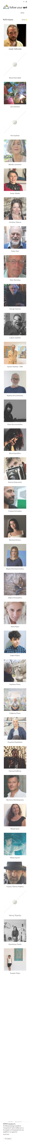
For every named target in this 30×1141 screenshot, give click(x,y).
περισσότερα (6, 1135)
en (24, 1)
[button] (24, 12)
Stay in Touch (18, 1122)
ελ (26, 1)
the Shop (11, 1122)
